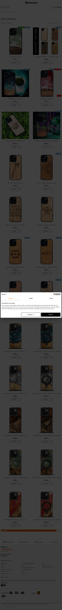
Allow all (51, 314)
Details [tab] (31, 298)
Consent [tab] (11, 298)
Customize (30, 314)
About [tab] (51, 298)
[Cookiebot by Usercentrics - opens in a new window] (54, 294)
